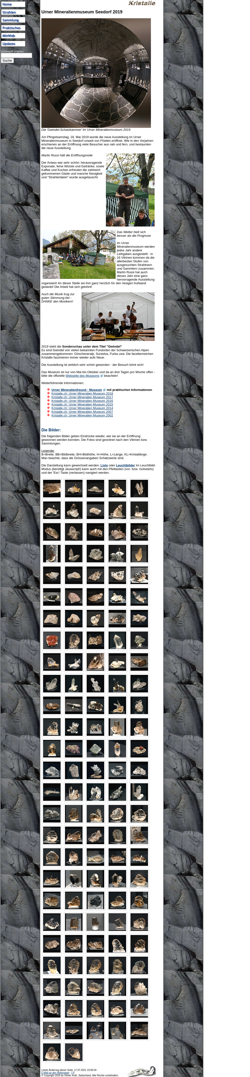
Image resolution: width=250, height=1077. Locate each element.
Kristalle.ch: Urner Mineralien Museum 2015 (82, 404)
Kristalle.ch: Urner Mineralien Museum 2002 (82, 415)
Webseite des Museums (83, 376)
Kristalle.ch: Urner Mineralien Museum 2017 (82, 397)
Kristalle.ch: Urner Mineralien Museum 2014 (82, 408)
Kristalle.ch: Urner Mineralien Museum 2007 (82, 412)
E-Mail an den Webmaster (55, 1072)
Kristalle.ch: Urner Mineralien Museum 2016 (82, 401)
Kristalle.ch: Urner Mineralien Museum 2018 (82, 393)
